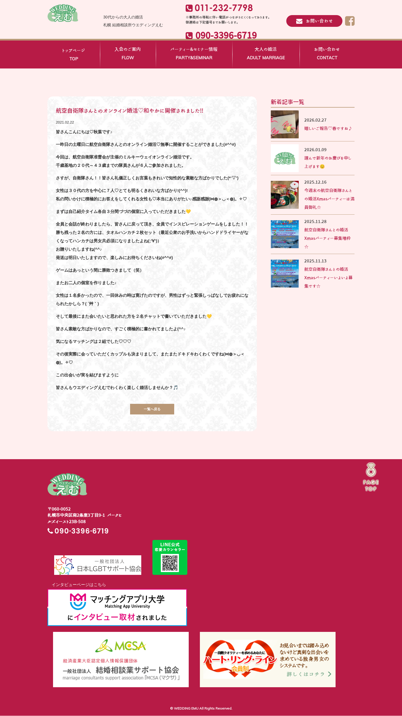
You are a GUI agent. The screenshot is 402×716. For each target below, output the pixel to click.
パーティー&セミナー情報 (193, 54)
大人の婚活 (266, 54)
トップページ (73, 55)
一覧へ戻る (152, 409)
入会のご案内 (127, 54)
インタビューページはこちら (76, 585)
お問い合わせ (327, 54)
